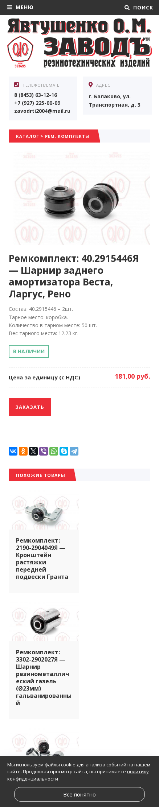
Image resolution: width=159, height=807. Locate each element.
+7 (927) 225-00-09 (37, 103)
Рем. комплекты (69, 137)
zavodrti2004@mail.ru (42, 111)
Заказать (29, 407)
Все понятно (79, 794)
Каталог (28, 137)
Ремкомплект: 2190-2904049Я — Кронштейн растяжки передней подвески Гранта (42, 558)
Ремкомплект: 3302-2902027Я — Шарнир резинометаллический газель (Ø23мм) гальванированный (115, 565)
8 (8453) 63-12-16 (35, 94)
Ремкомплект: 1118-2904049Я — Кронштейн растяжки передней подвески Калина (114, 686)
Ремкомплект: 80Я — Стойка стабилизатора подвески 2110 (39, 675)
